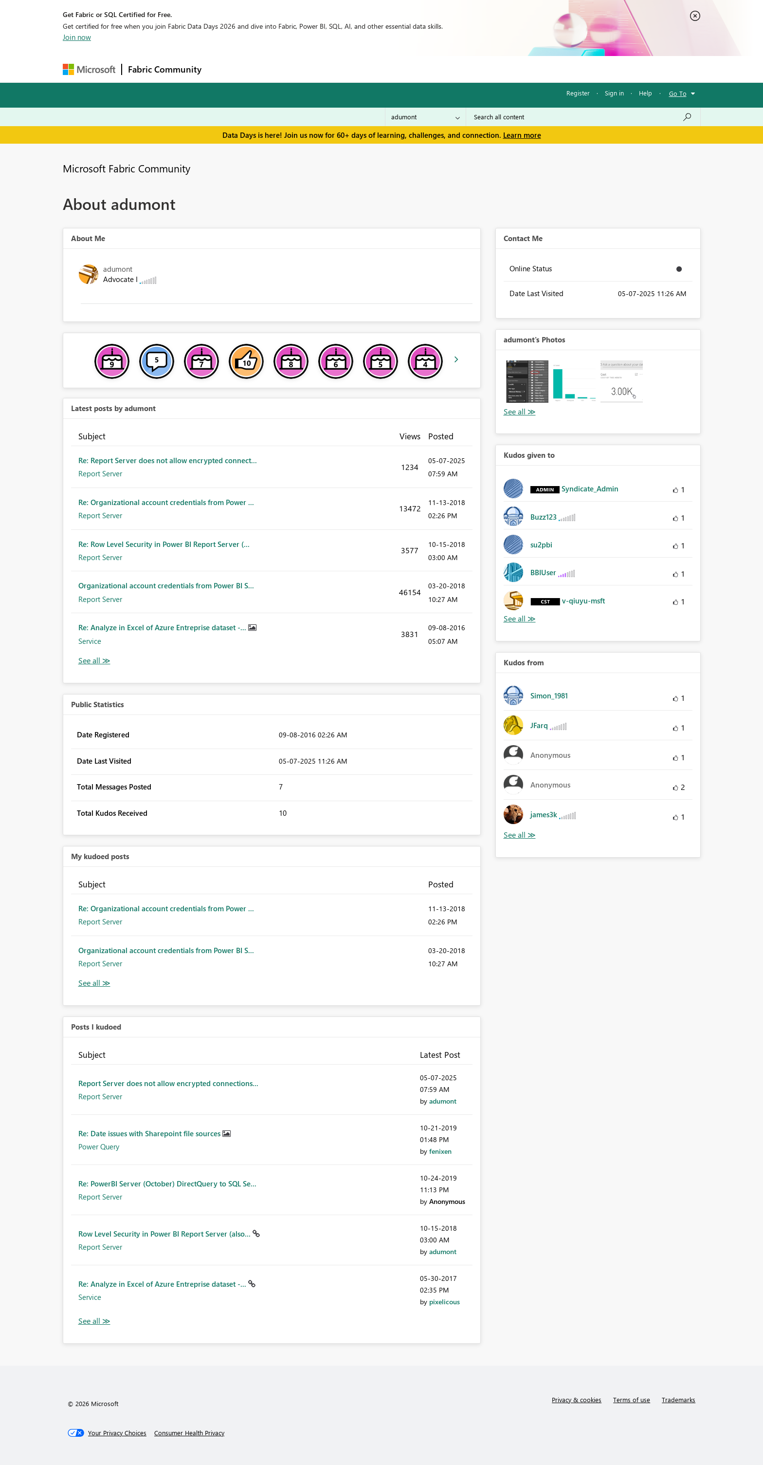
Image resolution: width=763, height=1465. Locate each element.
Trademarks (678, 1399)
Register (578, 93)
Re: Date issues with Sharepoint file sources (150, 1133)
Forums (223, 69)
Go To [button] (678, 93)
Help (645, 93)
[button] (527, 381)
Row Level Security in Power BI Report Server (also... (165, 1234)
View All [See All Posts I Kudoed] (94, 1321)
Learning (430, 69)
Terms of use (631, 1399)
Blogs (393, 69)
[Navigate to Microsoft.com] (89, 69)
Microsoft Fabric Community (126, 168)
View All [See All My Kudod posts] (94, 983)
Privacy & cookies (576, 1399)
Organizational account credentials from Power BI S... (166, 585)
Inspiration (266, 69)
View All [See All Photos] (520, 411)
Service (89, 641)
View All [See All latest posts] (94, 660)
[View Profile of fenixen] (440, 1151)
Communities (349, 69)
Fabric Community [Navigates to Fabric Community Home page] (164, 69)
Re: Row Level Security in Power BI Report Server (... (164, 544)
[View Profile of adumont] (442, 1101)
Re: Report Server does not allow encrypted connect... (167, 460)
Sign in (614, 93)
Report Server (100, 473)
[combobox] (583, 117)
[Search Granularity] (425, 117)
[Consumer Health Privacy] (189, 1433)
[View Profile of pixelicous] (444, 1301)
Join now (77, 37)
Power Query (98, 1146)
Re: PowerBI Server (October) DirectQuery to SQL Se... (167, 1183)
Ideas (306, 69)
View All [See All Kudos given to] (520, 618)
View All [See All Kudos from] (520, 835)
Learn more (522, 135)
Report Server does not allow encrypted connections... (168, 1083)
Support (471, 69)
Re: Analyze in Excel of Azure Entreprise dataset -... (163, 627)
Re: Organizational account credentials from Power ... (166, 502)
